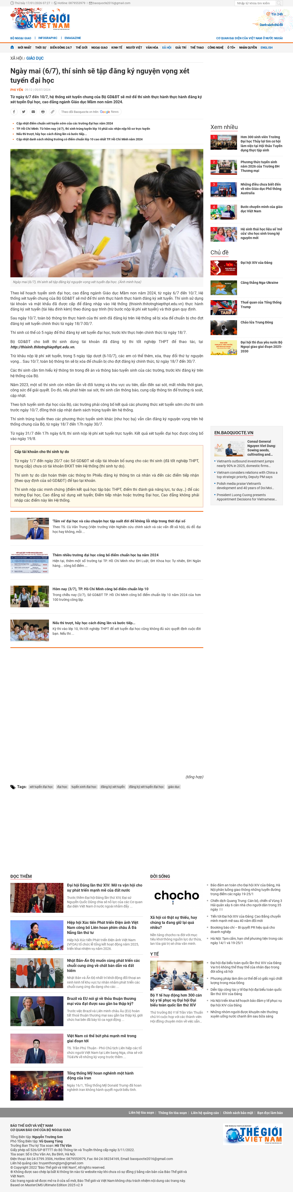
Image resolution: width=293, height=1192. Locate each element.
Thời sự (40, 47)
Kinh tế (116, 47)
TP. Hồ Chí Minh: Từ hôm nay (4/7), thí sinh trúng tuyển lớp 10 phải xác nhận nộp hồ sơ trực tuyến (83, 128)
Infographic (47, 38)
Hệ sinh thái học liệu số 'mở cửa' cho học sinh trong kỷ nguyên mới (261, 233)
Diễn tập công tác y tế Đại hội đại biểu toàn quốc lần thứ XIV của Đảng (246, 992)
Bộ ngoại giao (20, 38)
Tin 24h (277, 14)
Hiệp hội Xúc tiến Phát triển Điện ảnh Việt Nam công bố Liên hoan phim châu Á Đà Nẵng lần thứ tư (102, 927)
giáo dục (174, 787)
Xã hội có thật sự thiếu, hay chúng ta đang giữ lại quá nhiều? (173, 922)
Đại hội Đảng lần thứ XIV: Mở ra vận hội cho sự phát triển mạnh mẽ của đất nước (104, 888)
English (267, 47)
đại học (62, 787)
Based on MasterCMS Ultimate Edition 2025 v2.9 (46, 1185)
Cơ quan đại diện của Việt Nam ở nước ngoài (249, 38)
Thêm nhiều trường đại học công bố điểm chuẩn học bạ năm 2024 (106, 555)
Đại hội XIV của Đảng (256, 263)
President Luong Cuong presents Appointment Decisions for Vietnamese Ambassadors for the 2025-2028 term (247, 497)
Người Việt (134, 47)
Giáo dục (34, 58)
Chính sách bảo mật (238, 1113)
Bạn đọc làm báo (270, 1113)
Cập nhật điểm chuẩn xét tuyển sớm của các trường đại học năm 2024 (64, 123)
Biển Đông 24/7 (61, 47)
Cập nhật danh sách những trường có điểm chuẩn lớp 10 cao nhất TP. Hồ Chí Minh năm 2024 (79, 139)
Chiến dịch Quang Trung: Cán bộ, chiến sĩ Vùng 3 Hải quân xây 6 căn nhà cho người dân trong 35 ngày (246, 905)
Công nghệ (216, 47)
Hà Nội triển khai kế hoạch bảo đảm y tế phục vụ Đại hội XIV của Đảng (246, 1003)
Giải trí (180, 47)
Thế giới (82, 47)
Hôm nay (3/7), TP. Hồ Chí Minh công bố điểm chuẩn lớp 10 (101, 589)
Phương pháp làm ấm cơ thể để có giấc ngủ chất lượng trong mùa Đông (246, 981)
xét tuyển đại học (41, 787)
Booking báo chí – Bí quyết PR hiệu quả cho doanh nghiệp (243, 930)
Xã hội (166, 47)
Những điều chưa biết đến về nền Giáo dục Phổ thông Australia (261, 188)
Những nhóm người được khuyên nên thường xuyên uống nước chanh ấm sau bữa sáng (244, 1014)
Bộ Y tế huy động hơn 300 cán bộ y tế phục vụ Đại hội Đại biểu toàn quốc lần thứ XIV (176, 1000)
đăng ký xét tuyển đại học (146, 787)
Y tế (154, 954)
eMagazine (73, 38)
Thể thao (197, 47)
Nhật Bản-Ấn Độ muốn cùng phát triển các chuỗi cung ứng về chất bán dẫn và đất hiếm (103, 965)
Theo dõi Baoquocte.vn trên (79, 112)
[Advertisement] (106, 709)
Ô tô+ (231, 47)
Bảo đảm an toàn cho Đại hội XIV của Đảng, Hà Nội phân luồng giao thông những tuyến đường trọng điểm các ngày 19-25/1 (245, 889)
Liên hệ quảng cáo (205, 1113)
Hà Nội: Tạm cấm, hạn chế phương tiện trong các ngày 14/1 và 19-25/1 (247, 941)
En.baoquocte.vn (233, 432)
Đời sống (160, 876)
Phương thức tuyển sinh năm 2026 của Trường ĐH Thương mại (260, 166)
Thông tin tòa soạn (172, 1113)
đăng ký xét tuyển (113, 787)
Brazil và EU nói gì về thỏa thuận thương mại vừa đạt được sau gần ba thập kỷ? (101, 1001)
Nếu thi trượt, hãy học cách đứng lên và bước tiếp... (51, 134)
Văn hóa (152, 47)
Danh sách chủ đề (271, 25)
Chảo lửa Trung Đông (257, 322)
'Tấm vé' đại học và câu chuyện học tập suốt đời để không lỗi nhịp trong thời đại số (119, 521)
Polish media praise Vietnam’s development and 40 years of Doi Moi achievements (244, 486)
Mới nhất (24, 47)
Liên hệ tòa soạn (141, 1112)
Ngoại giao (99, 47)
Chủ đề (220, 252)
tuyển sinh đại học (84, 787)
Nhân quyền (248, 47)
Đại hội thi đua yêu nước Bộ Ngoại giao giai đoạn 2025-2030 (261, 346)
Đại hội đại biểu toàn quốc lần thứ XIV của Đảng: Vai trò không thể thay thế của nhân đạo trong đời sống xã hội (246, 967)
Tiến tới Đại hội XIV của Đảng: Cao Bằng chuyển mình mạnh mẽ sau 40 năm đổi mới (246, 918)
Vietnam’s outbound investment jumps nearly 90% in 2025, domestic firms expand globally (245, 463)
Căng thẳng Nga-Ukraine (259, 283)
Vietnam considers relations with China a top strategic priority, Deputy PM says (247, 475)
